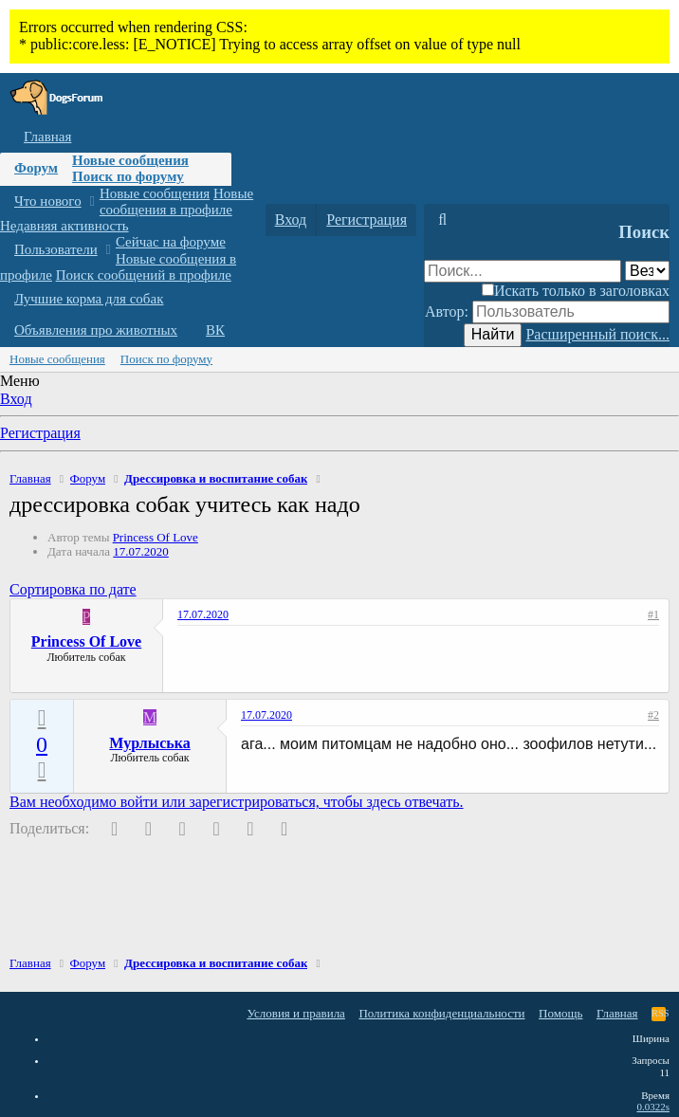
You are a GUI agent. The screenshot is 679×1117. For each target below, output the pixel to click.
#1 (653, 614)
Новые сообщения (130, 160)
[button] (91, 201)
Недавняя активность (64, 225)
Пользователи (56, 249)
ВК (215, 330)
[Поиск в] (647, 271)
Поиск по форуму (128, 176)
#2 (653, 715)
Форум (36, 167)
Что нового (48, 201)
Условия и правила (296, 1013)
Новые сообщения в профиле (176, 201)
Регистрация (40, 433)
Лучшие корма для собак (88, 298)
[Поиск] (442, 220)
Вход (16, 399)
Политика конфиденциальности (441, 1013)
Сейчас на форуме (171, 241)
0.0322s (653, 1106)
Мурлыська (149, 743)
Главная (47, 136)
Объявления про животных (95, 330)
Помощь (560, 1013)
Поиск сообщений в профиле (143, 275)
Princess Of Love (155, 537)
